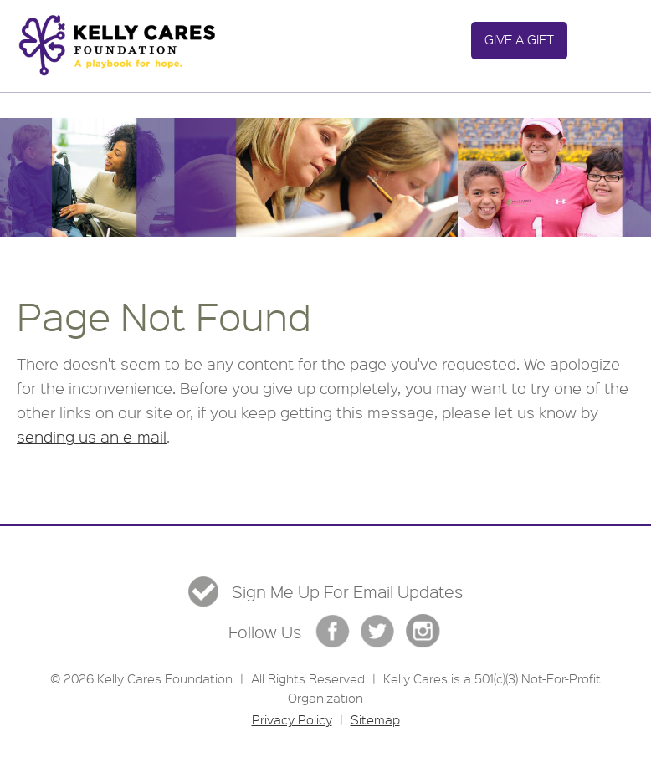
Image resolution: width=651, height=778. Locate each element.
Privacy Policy (292, 719)
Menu (603, 40)
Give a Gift (519, 39)
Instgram (423, 631)
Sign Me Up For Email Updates (347, 592)
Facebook (332, 631)
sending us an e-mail (92, 437)
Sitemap (375, 719)
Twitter (378, 631)
